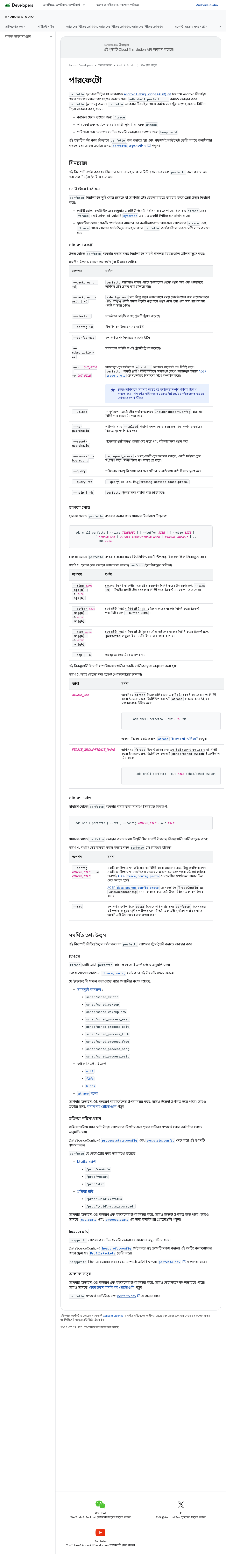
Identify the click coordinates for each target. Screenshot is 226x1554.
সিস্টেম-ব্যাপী (86, 1162)
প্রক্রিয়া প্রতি (85, 1192)
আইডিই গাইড (45, 26)
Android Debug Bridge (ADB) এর (147, 94)
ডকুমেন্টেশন (129, 146)
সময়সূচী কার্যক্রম (89, 990)
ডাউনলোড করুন (15, 26)
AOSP (139, 876)
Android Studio (207, 5)
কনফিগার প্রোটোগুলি (101, 1107)
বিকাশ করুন (105, 65)
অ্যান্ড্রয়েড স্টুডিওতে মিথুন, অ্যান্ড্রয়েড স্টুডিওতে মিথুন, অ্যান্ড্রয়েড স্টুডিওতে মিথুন (114, 26)
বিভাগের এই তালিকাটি (177, 739)
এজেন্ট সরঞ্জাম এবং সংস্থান (191, 26)
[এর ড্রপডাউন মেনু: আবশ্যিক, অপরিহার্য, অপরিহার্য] (85, 5)
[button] (24, 36)
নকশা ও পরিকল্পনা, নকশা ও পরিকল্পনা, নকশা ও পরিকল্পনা (130, 5)
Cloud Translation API (135, 50)
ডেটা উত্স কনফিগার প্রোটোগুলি (111, 1288)
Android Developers (81, 65)
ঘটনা (87, 1093)
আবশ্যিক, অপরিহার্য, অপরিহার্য (61, 5)
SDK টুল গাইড (148, 65)
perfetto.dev (126, 1296)
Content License (113, 1315)
